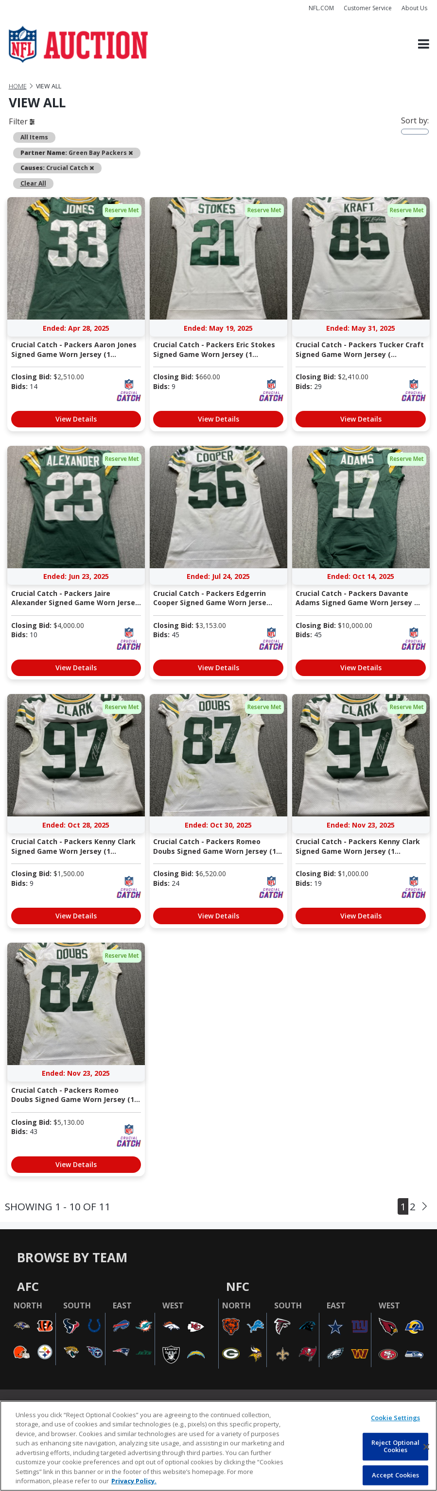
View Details (76, 419)
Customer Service (368, 8)
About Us (414, 8)
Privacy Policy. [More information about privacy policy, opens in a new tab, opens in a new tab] (134, 1480)
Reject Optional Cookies (395, 1446)
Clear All (33, 183)
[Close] (426, 1446)
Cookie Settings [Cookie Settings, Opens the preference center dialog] (395, 1417)
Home (18, 86)
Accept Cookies (396, 1475)
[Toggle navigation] (424, 44)
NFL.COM (321, 8)
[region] (218, 1446)
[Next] (424, 1206)
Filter (22, 121)
